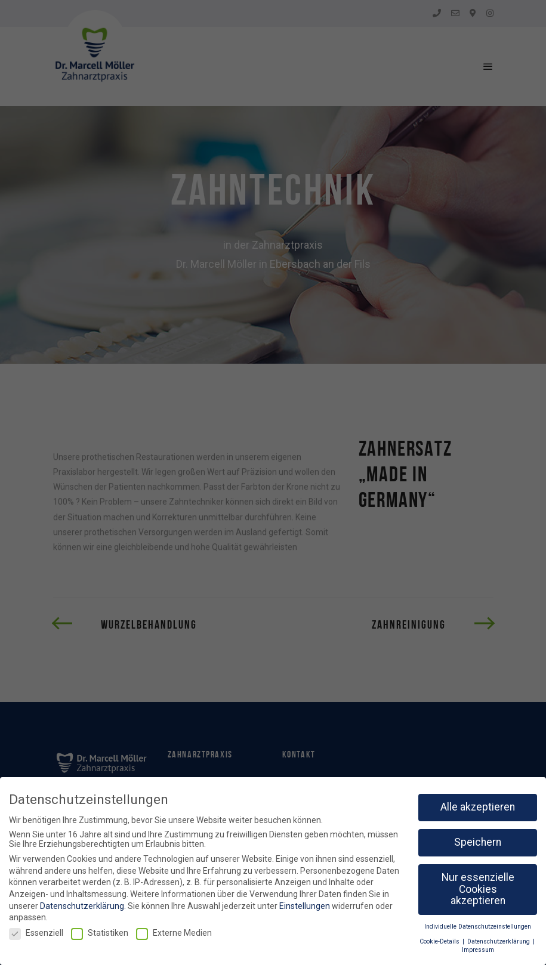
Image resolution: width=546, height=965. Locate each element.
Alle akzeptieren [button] (477, 807)
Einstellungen (304, 906)
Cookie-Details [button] (440, 941)
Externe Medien (174, 933)
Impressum (478, 950)
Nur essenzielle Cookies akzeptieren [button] (478, 889)
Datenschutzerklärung (82, 906)
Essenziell (36, 933)
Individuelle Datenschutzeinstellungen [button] (477, 926)
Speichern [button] (477, 842)
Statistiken (99, 933)
